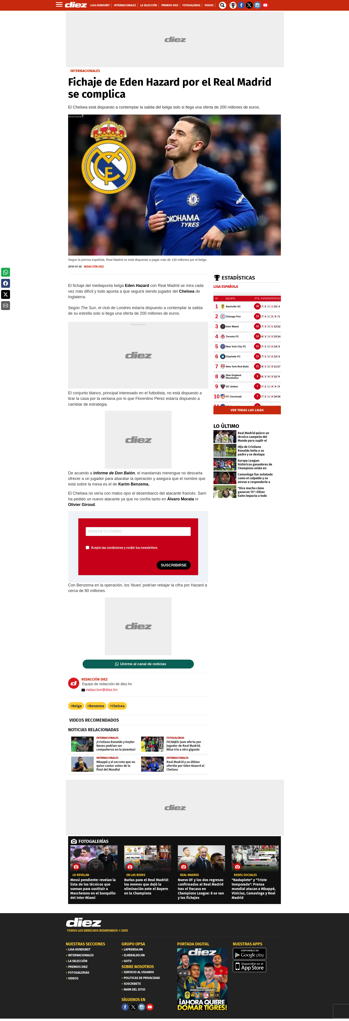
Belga (77, 706)
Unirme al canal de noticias (143, 664)
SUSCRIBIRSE (174, 565)
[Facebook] (125, 1007)
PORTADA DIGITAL (193, 944)
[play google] (258, 953)
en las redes (135, 875)
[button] (5, 272)
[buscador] (222, 5)
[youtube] (149, 1007)
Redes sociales (245, 875)
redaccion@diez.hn (99, 689)
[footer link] (174, 933)
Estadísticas (238, 278)
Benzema (96, 706)
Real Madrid (189, 875)
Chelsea (118, 706)
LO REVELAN (81, 875)
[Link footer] (83, 922)
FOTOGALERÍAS (93, 841)
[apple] (258, 966)
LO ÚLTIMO (226, 426)
